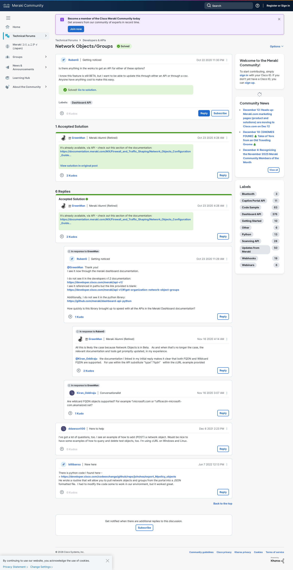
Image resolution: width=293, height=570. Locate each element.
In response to (84, 251)
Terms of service (275, 552)
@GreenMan (75, 267)
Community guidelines (201, 552)
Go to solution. (87, 89)
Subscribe (220, 113)
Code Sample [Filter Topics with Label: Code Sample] (250, 207)
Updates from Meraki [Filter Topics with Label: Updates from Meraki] (250, 249)
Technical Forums (66, 40)
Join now (76, 29)
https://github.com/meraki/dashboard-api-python (99, 301)
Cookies (258, 552)
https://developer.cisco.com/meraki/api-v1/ (95, 282)
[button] (227, 60)
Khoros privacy (243, 552)
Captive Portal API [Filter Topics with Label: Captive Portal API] (253, 200)
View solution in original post (79, 165)
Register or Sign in (278, 5)
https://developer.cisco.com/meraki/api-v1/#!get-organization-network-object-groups (123, 289)
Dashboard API (81, 102)
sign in (244, 75)
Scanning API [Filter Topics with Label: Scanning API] (250, 241)
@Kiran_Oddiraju (86, 358)
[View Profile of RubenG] (73, 59)
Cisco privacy (224, 552)
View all (273, 169)
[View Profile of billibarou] (74, 464)
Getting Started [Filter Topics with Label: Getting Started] (251, 220)
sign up (250, 82)
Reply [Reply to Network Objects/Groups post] (204, 113)
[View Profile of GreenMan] (78, 137)
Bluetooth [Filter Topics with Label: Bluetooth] (248, 193)
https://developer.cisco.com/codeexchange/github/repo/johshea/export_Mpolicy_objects (118, 476)
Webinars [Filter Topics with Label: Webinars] (248, 265)
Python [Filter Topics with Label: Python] (246, 234)
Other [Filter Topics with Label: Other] (245, 227)
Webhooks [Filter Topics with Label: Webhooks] (249, 258)
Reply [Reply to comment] (223, 175)
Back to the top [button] (222, 503)
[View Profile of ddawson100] (76, 428)
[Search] (228, 5)
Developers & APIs (94, 40)
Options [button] (275, 46)
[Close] (107, 563)
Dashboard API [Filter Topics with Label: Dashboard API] (251, 214)
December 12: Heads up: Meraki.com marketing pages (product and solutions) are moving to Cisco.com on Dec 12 (259, 118)
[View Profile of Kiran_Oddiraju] (86, 392)
